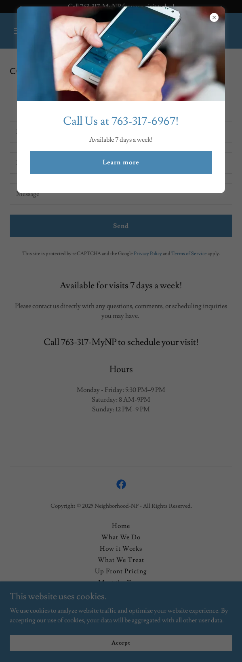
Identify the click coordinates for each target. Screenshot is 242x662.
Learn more (121, 162)
